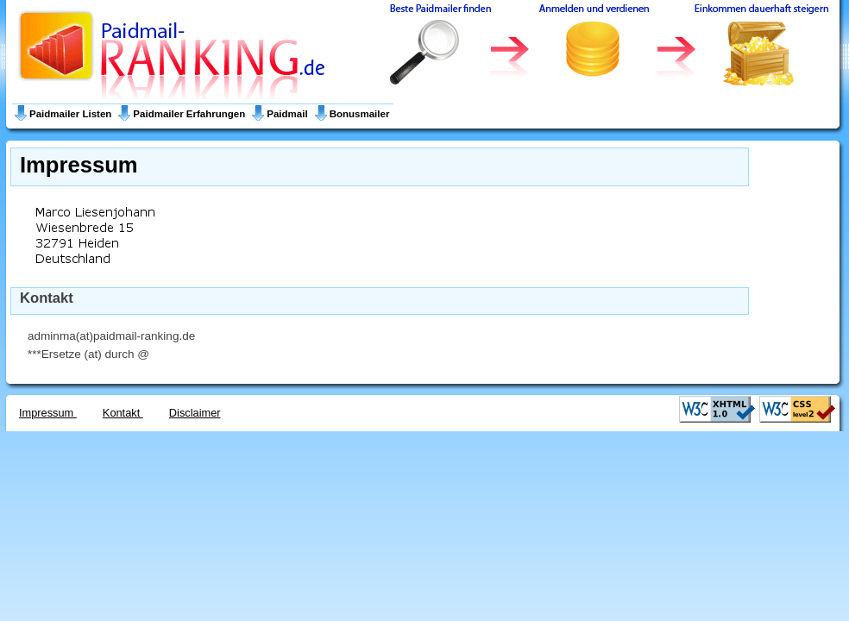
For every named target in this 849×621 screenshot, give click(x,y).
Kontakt (123, 412)
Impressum (48, 412)
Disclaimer (195, 412)
